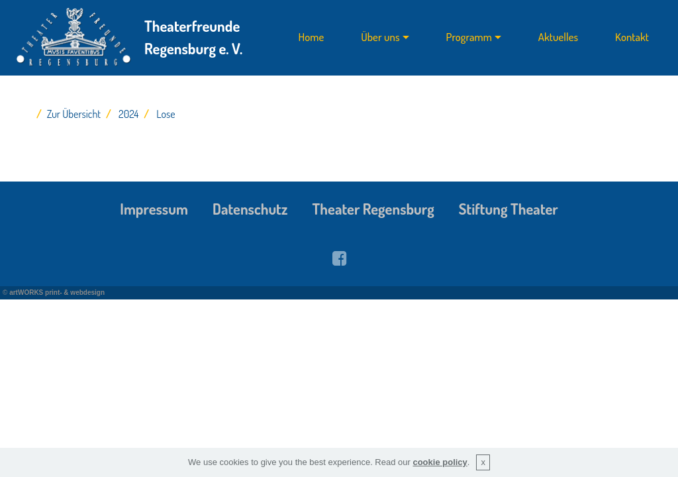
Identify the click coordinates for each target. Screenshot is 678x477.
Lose (165, 114)
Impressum (154, 208)
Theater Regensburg (373, 208)
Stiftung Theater (508, 208)
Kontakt (632, 37)
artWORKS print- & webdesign (57, 292)
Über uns (380, 37)
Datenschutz (250, 208)
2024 (128, 114)
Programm (469, 37)
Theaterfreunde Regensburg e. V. (193, 37)
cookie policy (439, 462)
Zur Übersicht (74, 114)
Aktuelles (558, 37)
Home (311, 37)
